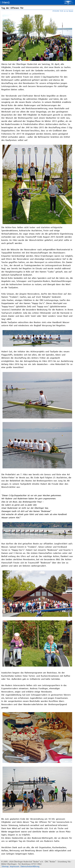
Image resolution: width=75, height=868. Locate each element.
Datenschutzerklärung (29, 866)
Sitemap (5, 866)
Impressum (14, 866)
